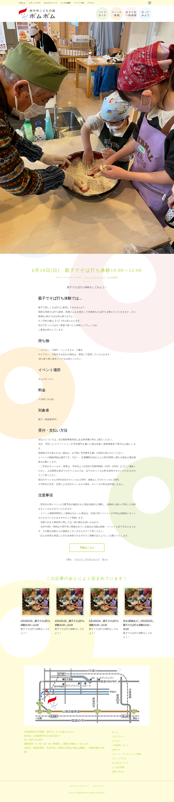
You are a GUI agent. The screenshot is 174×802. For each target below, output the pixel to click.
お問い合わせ (118, 771)
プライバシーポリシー (79, 786)
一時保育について (120, 745)
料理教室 (114, 277)
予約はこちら (87, 547)
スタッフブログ (119, 758)
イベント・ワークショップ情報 (126, 754)
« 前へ (69, 559)
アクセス (116, 741)
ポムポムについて (120, 763)
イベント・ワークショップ (94, 277)
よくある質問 (118, 767)
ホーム (115, 732)
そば (108, 277)
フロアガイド (118, 736)
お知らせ (116, 749)
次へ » (105, 559)
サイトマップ (98, 786)
